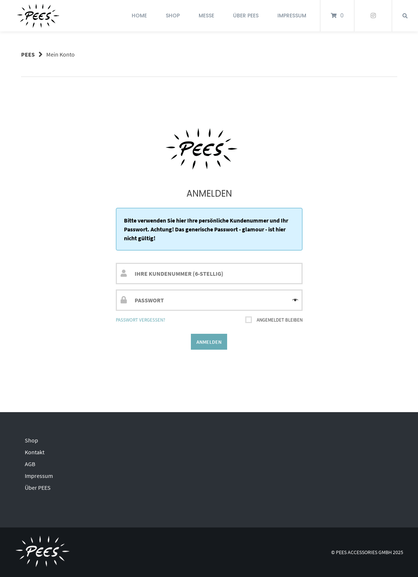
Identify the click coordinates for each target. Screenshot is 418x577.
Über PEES (246, 15)
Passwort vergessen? (140, 320)
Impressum (291, 15)
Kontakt (34, 452)
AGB (30, 464)
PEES (28, 54)
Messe (206, 15)
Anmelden (209, 342)
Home (139, 15)
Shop (173, 15)
